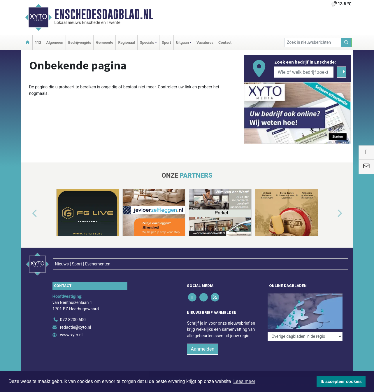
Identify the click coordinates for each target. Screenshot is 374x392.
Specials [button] (147, 42)
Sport (166, 42)
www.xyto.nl (71, 334)
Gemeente (104, 42)
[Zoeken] (346, 42)
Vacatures (204, 42)
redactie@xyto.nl (75, 327)
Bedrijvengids (79, 42)
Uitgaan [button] (182, 42)
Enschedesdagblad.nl (103, 14)
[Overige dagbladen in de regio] (305, 336)
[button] (28, 213)
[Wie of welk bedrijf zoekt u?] (304, 72)
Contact (224, 42)
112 (38, 42)
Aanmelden (202, 349)
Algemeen (54, 42)
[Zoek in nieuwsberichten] (312, 42)
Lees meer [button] (244, 381)
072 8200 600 (73, 319)
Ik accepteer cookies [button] (341, 381)
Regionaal (126, 42)
